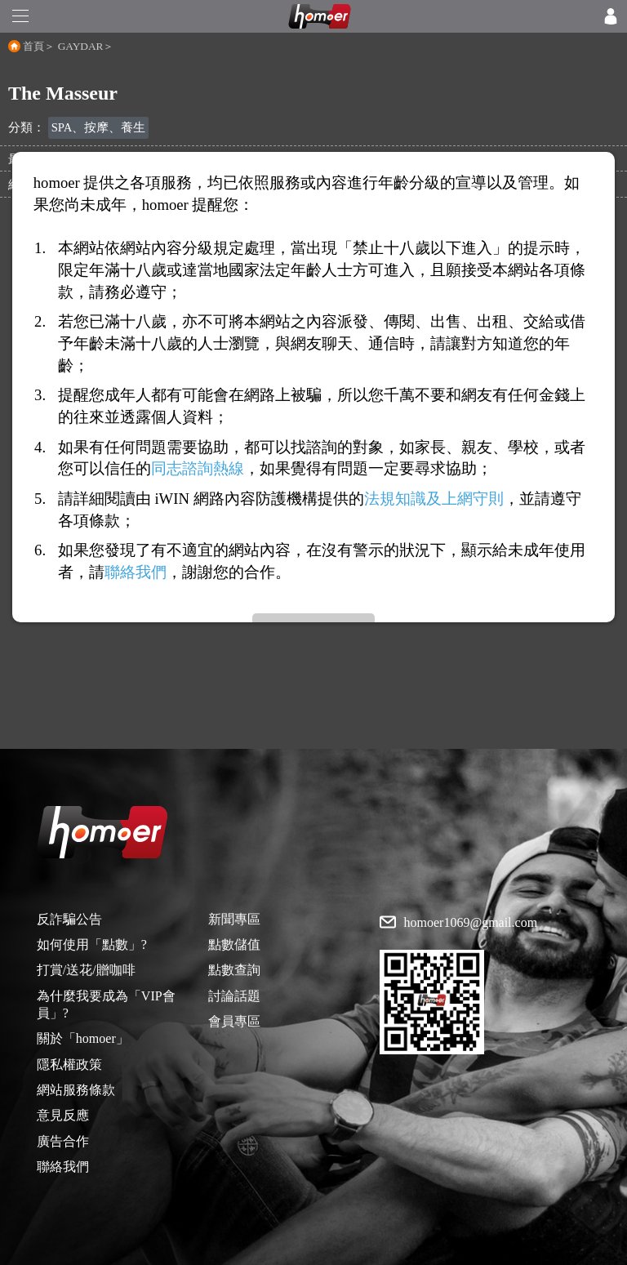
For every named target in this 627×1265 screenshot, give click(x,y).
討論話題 (234, 996)
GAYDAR (81, 46)
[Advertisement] (313, 634)
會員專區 (234, 1021)
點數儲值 (234, 944)
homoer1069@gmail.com (471, 922)
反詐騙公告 (69, 919)
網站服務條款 (76, 1090)
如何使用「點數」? (92, 944)
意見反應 (63, 1115)
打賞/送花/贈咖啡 (86, 970)
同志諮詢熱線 (197, 468)
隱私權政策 (69, 1064)
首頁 (33, 46)
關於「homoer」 (83, 1038)
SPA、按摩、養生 (98, 127)
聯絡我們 (63, 1167)
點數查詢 (234, 970)
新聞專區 (234, 919)
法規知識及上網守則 (434, 498)
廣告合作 (63, 1141)
